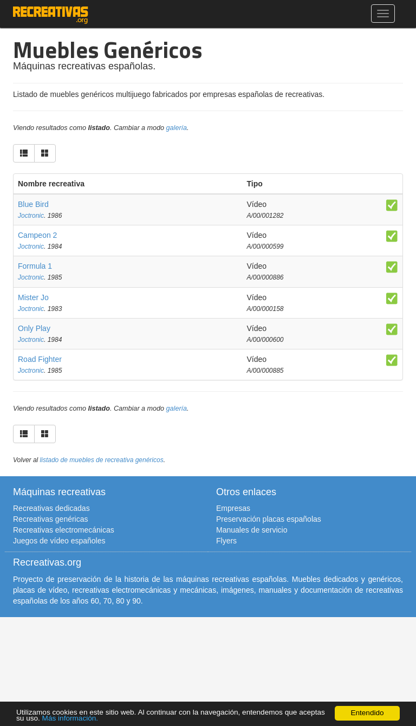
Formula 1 (35, 266)
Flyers (226, 540)
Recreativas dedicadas (51, 508)
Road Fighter (40, 359)
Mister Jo (33, 297)
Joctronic (31, 215)
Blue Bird (33, 204)
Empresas (233, 508)
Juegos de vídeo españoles (59, 540)
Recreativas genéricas (50, 519)
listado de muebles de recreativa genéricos (102, 460)
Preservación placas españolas (268, 519)
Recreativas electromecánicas (63, 530)
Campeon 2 (37, 235)
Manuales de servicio (252, 530)
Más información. (70, 718)
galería (176, 128)
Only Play (34, 328)
